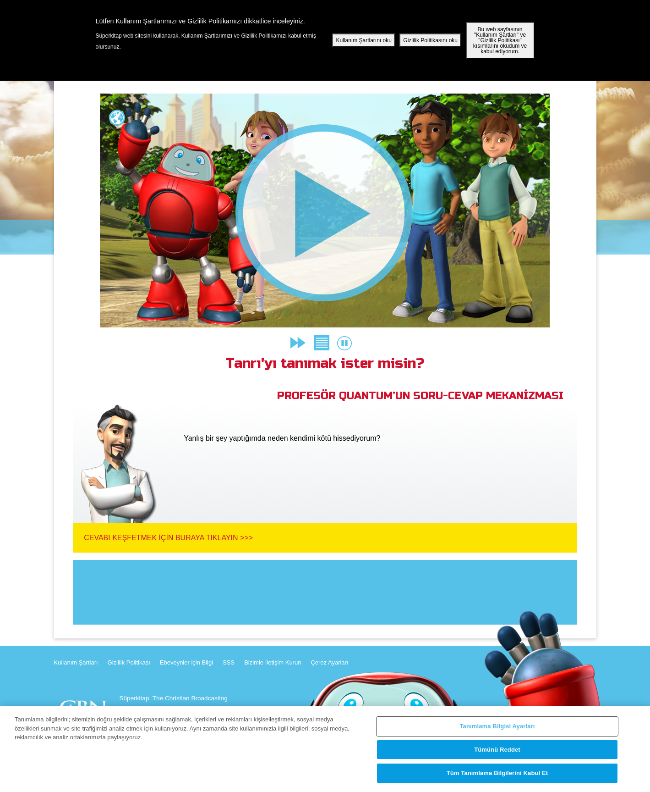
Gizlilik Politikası (129, 662)
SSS (229, 662)
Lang (117, 118)
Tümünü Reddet (497, 749)
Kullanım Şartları (76, 662)
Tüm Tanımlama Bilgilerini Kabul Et (497, 773)
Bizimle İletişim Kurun (272, 662)
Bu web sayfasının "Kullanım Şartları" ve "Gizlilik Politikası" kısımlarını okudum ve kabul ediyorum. (500, 40)
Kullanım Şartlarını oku (363, 40)
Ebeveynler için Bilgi (186, 662)
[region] (325, 749)
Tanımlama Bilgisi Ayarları (497, 726)
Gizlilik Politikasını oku (430, 40)
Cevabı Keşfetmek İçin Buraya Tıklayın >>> (168, 538)
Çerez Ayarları (329, 662)
